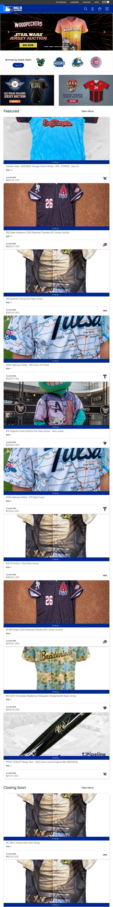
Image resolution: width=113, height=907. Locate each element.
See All (18, 65)
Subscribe (74, 2)
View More (87, 111)
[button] (8, 32)
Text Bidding (61, 2)
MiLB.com (86, 2)
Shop (97, 2)
